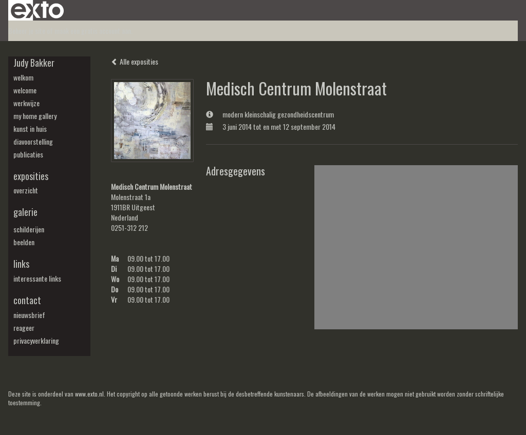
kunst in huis (30, 129)
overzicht (25, 190)
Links (21, 264)
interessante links (37, 278)
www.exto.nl (89, 393)
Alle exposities (134, 61)
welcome (24, 90)
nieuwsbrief (29, 315)
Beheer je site (26, 30)
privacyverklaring (36, 340)
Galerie (25, 212)
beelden (23, 242)
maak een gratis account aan (92, 30)
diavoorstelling (33, 141)
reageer (23, 328)
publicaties (28, 154)
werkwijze (26, 103)
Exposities (30, 176)
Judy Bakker (33, 62)
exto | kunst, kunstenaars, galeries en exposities (37, 10)
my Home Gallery (35, 116)
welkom (23, 77)
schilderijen (28, 229)
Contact (27, 300)
